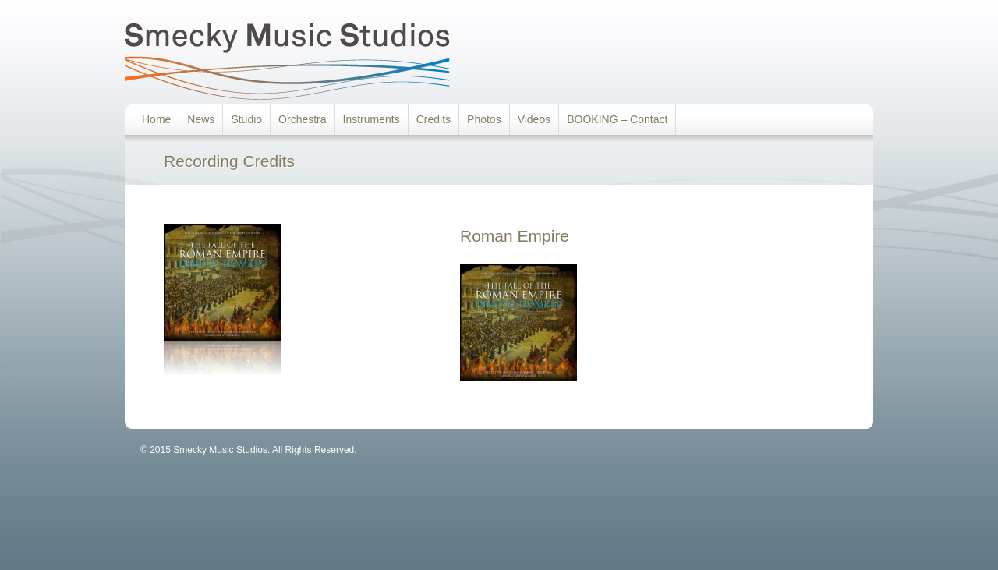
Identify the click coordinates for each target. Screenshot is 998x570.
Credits (433, 119)
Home (156, 119)
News (200, 119)
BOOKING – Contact (617, 119)
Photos (484, 119)
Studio (246, 119)
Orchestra (302, 119)
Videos (534, 119)
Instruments (371, 119)
